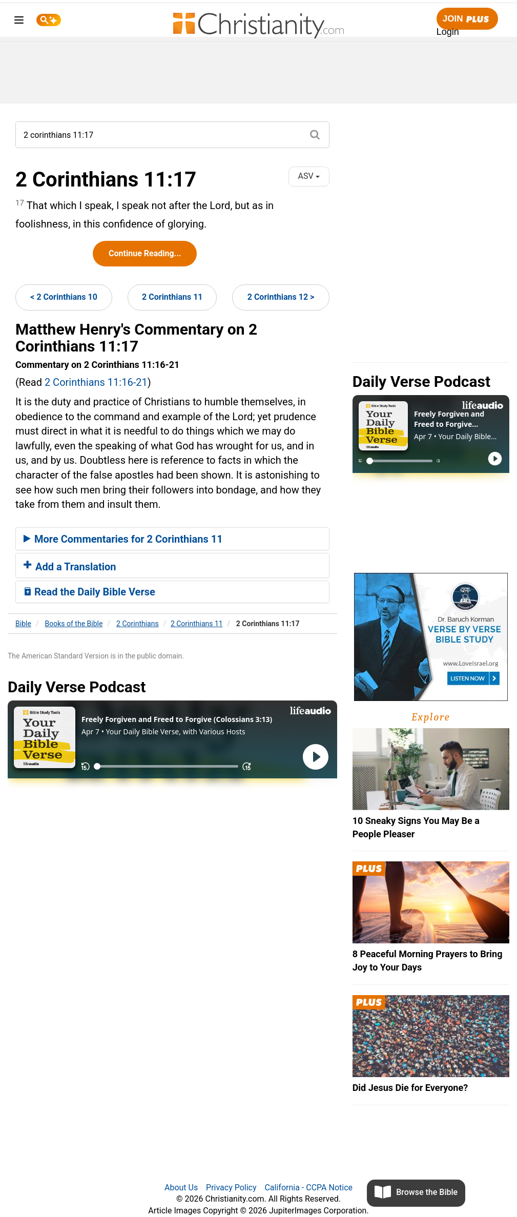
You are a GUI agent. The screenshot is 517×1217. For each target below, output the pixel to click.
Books (74, 624)
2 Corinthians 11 (172, 297)
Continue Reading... (145, 253)
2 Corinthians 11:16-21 (96, 382)
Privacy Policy (231, 1187)
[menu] (19, 21)
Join (467, 19)
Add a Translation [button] (70, 567)
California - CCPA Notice (308, 1187)
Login (448, 32)
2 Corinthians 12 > (281, 297)
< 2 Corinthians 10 (63, 297)
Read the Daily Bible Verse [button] (89, 592)
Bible (23, 624)
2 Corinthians (137, 624)
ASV (309, 176)
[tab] (172, 539)
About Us (181, 1187)
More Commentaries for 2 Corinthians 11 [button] (123, 539)
